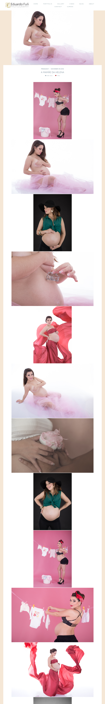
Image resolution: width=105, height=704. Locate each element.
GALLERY (60, 4)
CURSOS (70, 6)
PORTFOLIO (47, 4)
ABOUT (91, 4)
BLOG (82, 4)
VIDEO (71, 4)
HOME (36, 4)
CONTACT (58, 6)
